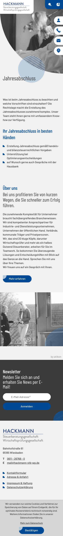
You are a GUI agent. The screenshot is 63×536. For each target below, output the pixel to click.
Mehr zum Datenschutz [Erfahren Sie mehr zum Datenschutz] (31, 523)
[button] (58, 20)
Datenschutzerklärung (20, 487)
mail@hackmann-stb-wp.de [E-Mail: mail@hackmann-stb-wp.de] (23, 462)
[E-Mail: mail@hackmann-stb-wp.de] (58, 41)
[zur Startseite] (17, 7)
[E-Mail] (27, 397)
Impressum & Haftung (19, 483)
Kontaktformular (16, 473)
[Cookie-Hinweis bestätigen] (31, 530)
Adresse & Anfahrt (17, 477)
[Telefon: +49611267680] (16, 459)
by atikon (56, 356)
